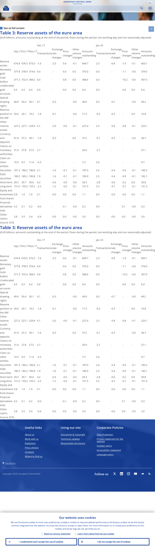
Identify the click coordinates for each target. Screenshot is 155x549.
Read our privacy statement (57, 533)
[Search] (76, 8)
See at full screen (14, 28)
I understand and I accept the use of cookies (41, 541)
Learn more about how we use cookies (96, 533)
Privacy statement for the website (110, 440)
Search (142, 8)
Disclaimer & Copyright (73, 434)
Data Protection (105, 434)
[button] (150, 3)
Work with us (32, 438)
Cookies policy (104, 445)
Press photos (32, 447)
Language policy (105, 454)
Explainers (30, 443)
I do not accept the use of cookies (113, 541)
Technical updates (70, 438)
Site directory (10, 463)
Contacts (29, 452)
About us (29, 434)
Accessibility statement (109, 450)
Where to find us (33, 456)
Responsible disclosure (73, 443)
